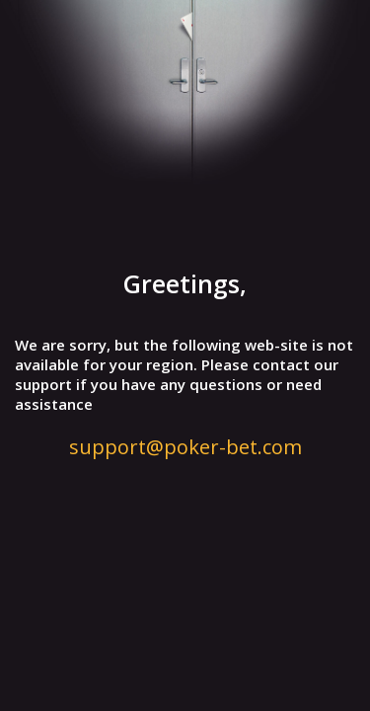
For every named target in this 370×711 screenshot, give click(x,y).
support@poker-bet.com (185, 447)
